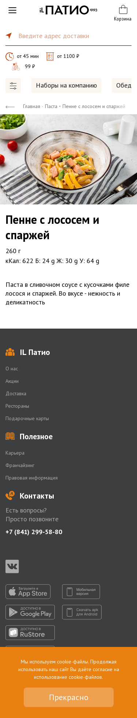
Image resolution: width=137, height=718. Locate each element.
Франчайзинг (19, 465)
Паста (51, 106)
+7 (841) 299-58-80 (33, 532)
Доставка (15, 393)
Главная (31, 106)
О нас (11, 368)
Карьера (14, 452)
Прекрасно (68, 697)
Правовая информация (31, 477)
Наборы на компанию (66, 85)
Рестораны (17, 406)
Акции (12, 381)
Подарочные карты (27, 418)
